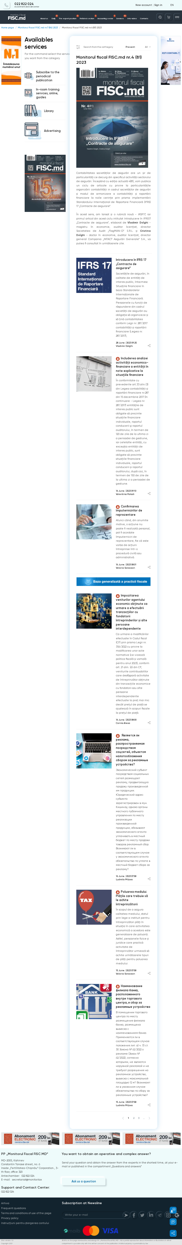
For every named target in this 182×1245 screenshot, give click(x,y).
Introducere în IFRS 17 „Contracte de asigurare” (131, 264)
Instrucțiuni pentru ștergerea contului (25, 1223)
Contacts (144, 18)
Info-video (132, 18)
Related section (88, 17)
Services (121, 17)
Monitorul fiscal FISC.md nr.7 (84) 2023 (38, 27)
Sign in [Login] (158, 5)
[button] (171, 1210)
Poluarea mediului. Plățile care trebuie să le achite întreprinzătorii (132, 898)
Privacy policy (9, 1218)
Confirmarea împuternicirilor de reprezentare (129, 510)
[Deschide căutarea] (160, 17)
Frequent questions (13, 1208)
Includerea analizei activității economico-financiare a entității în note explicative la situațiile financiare (132, 366)
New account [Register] (144, 5)
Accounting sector (106, 17)
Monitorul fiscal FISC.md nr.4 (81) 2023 (82, 27)
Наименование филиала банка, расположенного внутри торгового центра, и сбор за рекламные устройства (133, 996)
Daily (54, 17)
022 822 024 (24, 4)
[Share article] (149, 346)
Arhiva (5, 1203)
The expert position (69, 17)
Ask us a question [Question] (84, 1181)
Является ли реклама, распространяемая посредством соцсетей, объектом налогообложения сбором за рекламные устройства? (132, 750)
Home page (7, 27)
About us (44, 18)
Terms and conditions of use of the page (26, 1213)
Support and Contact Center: (25, 1187)
